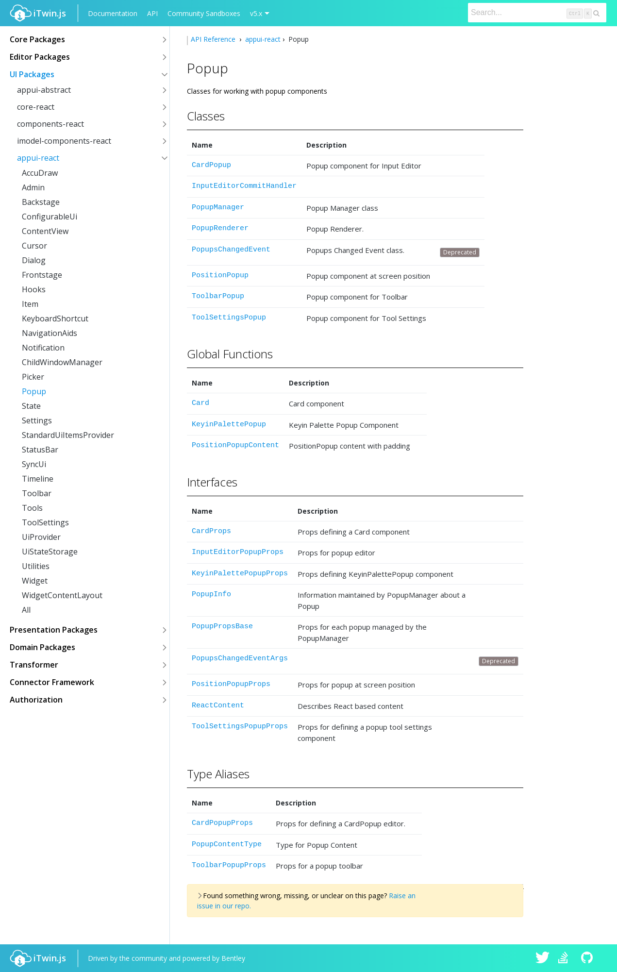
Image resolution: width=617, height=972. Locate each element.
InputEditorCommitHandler (244, 186)
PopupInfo (211, 594)
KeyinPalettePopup (229, 424)
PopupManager (218, 207)
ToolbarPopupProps (229, 865)
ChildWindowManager (62, 362)
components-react (50, 123)
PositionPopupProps (231, 684)
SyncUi (34, 464)
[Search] (537, 12)
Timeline (37, 478)
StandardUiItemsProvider (68, 435)
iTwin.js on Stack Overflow (565, 958)
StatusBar (40, 449)
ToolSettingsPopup (229, 318)
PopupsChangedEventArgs (240, 658)
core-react (35, 106)
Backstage (41, 202)
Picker (33, 376)
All (26, 609)
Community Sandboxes (203, 13)
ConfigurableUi (49, 216)
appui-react (38, 157)
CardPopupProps (222, 823)
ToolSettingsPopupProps (240, 726)
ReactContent (218, 706)
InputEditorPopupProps (237, 552)
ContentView (45, 231)
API (152, 13)
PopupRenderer (220, 228)
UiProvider (41, 537)
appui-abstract (44, 89)
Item (30, 304)
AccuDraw (40, 173)
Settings (37, 420)
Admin (33, 187)
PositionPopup (220, 275)
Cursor (34, 245)
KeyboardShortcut (55, 318)
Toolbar (36, 493)
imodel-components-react (64, 140)
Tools (32, 508)
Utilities (36, 566)
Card (200, 403)
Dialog (34, 260)
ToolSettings (45, 522)
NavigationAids (49, 333)
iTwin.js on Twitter (542, 958)
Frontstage (42, 274)
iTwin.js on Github (588, 958)
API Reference (214, 39)
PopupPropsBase (222, 626)
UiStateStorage (50, 551)
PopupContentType (227, 844)
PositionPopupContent (235, 445)
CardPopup (211, 165)
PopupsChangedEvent (231, 250)
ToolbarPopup (218, 296)
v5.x (256, 13)
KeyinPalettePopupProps (240, 574)
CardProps (211, 531)
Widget (35, 580)
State (31, 406)
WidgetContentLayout (62, 595)
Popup (34, 391)
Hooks (34, 289)
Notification (43, 347)
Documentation (112, 13)
